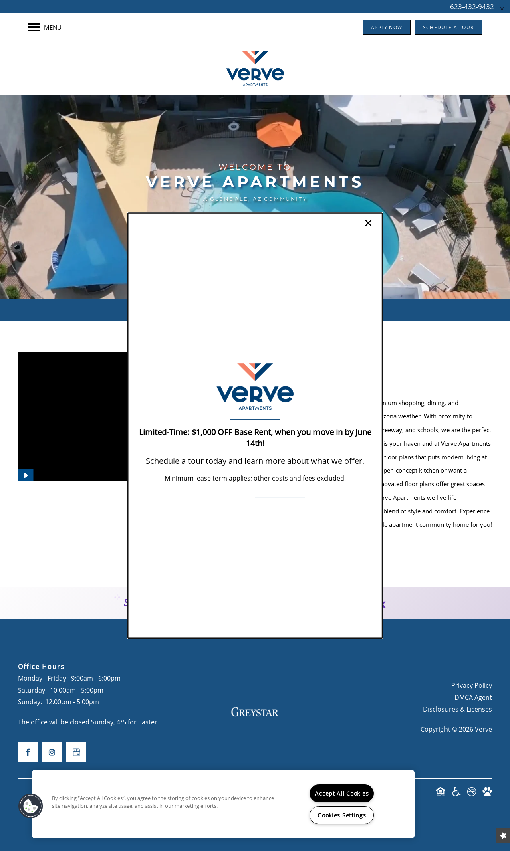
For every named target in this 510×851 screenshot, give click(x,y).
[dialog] (255, 426)
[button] (31, 806)
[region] (223, 804)
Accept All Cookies (342, 793)
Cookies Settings (342, 815)
